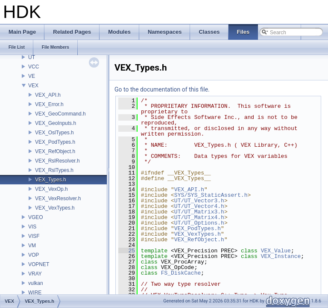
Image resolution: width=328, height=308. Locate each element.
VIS (32, 227)
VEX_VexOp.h (51, 189)
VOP (33, 255)
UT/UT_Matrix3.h (199, 212)
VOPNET (38, 264)
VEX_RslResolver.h (57, 161)
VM (32, 246)
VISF (34, 236)
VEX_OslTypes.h (54, 133)
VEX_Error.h (49, 104)
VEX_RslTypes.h (54, 170)
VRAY (35, 274)
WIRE (34, 293)
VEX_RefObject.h (55, 151)
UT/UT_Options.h (199, 223)
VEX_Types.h (50, 180)
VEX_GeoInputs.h (55, 123)
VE (31, 76)
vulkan (35, 283)
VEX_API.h (48, 95)
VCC (33, 67)
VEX (33, 86)
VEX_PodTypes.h (55, 142)
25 (126, 251)
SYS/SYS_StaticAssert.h (211, 195)
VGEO (35, 217)
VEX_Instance (281, 256)
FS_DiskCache (181, 273)
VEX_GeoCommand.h (60, 114)
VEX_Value (276, 251)
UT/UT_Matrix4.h (199, 217)
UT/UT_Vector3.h (199, 200)
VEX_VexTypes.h (55, 208)
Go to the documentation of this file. (162, 89)
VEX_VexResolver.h (58, 198)
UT (31, 57)
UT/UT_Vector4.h (199, 206)
